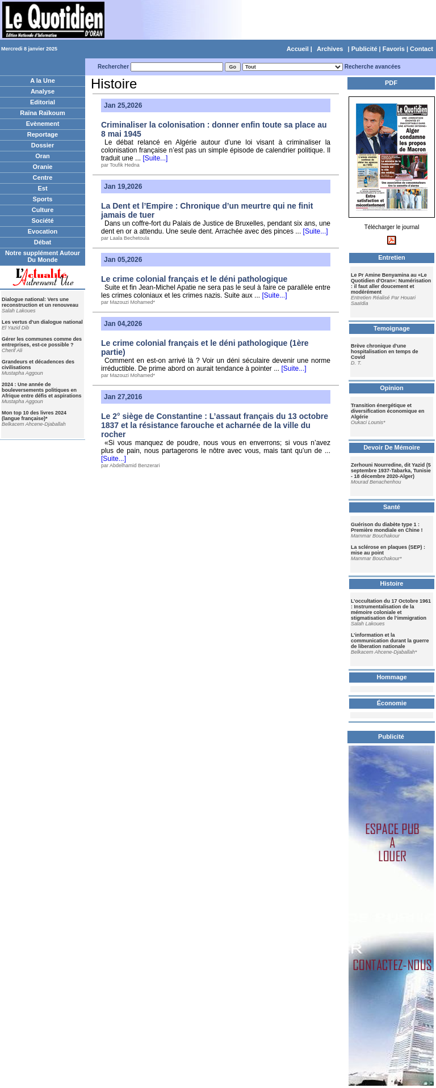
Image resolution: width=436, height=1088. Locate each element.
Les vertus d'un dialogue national (42, 322)
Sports (43, 199)
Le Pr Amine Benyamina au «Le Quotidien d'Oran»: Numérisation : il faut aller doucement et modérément (391, 283)
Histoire (392, 583)
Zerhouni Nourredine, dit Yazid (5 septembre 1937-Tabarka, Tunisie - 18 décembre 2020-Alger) (391, 470)
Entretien (391, 257)
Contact (421, 48)
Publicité (364, 48)
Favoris (394, 48)
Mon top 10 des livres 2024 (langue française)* (34, 415)
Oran (42, 156)
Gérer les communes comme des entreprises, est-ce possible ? (42, 342)
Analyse (42, 91)
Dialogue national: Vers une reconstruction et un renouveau (40, 302)
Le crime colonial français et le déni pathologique (194, 278)
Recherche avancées (373, 66)
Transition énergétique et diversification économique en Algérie (388, 411)
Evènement (43, 123)
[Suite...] (154, 158)
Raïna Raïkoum (42, 112)
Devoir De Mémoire (391, 447)
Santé (391, 506)
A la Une (42, 80)
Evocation (43, 231)
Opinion (392, 387)
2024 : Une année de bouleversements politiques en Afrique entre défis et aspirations (42, 390)
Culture (43, 209)
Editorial (42, 102)
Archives (330, 48)
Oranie (43, 166)
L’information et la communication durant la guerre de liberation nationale (390, 640)
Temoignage (392, 328)
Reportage (42, 134)
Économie (392, 703)
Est (42, 188)
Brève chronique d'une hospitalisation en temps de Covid (384, 351)
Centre (43, 177)
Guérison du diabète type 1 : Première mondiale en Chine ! (387, 527)
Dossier (42, 145)
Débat (43, 242)
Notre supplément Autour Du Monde (42, 256)
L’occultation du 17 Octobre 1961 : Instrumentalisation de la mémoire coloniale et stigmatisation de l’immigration (391, 609)
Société (42, 220)
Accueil (298, 48)
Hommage (391, 677)
